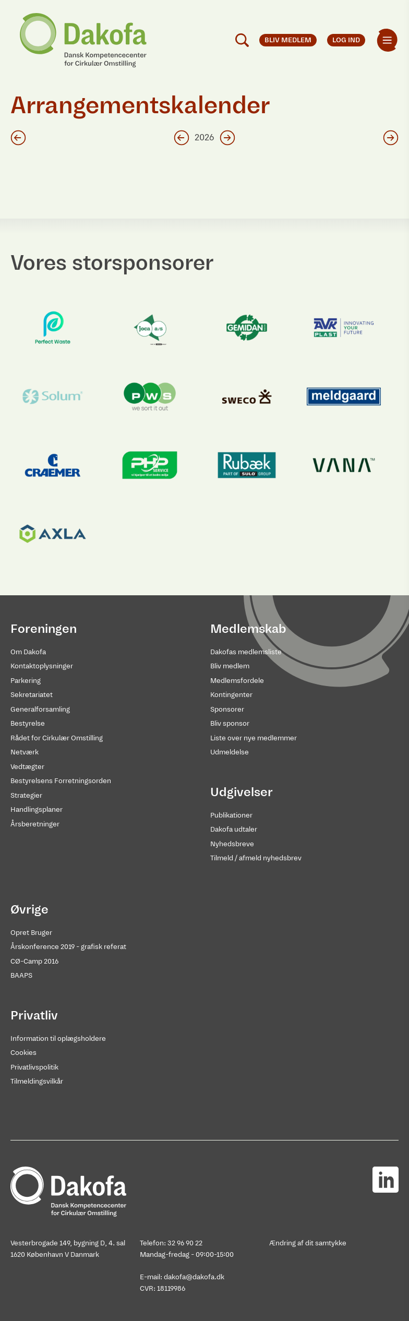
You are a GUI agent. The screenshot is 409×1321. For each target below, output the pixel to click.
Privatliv (34, 1015)
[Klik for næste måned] (391, 138)
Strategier (26, 795)
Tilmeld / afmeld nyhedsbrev (256, 858)
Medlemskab (248, 628)
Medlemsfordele (237, 680)
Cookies (23, 1052)
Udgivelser (241, 792)
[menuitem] (387, 40)
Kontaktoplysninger (41, 666)
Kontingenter (231, 694)
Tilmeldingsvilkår (36, 1081)
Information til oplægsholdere (58, 1038)
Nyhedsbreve (232, 843)
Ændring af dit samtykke (307, 1243)
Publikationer (231, 815)
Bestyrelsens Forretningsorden (60, 780)
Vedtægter (27, 766)
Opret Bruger (31, 932)
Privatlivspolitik (34, 1067)
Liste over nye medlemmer (253, 738)
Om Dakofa (28, 651)
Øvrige (29, 909)
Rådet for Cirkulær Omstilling (56, 738)
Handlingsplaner (36, 809)
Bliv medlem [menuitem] (287, 39)
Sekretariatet (31, 694)
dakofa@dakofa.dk (194, 1276)
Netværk (24, 752)
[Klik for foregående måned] (18, 138)
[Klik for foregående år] (181, 138)
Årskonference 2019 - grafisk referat (68, 946)
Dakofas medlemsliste (246, 651)
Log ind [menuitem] (346, 39)
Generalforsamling (40, 709)
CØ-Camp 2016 (34, 961)
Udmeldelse (229, 752)
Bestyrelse (27, 723)
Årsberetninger (34, 824)
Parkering (25, 680)
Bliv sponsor (229, 723)
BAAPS (21, 975)
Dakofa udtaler (233, 829)
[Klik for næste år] (227, 138)
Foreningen (43, 628)
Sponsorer (227, 709)
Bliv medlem (229, 666)
